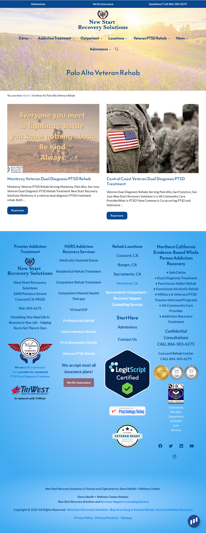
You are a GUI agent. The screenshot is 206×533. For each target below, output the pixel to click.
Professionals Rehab (78, 320)
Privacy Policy (83, 517)
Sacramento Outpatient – (127, 298)
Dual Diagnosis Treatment (34, 376)
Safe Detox (177, 272)
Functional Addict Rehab (177, 283)
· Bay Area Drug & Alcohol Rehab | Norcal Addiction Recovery (130, 509)
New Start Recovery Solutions (76, 501)
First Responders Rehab (79, 342)
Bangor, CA (127, 264)
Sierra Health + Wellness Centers (139, 488)
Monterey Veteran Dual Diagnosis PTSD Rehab (49, 179)
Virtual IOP (79, 310)
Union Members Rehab (78, 331)
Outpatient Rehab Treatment (78, 282)
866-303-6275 (180, 359)
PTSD (13, 376)
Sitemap (126, 517)
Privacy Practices (106, 517)
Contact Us (127, 339)
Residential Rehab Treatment (78, 271)
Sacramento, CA (127, 274)
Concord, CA (127, 255)
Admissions (127, 327)
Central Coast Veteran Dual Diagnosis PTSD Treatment (146, 181)
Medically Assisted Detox (78, 260)
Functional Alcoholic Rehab (177, 289)
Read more (19, 209)
